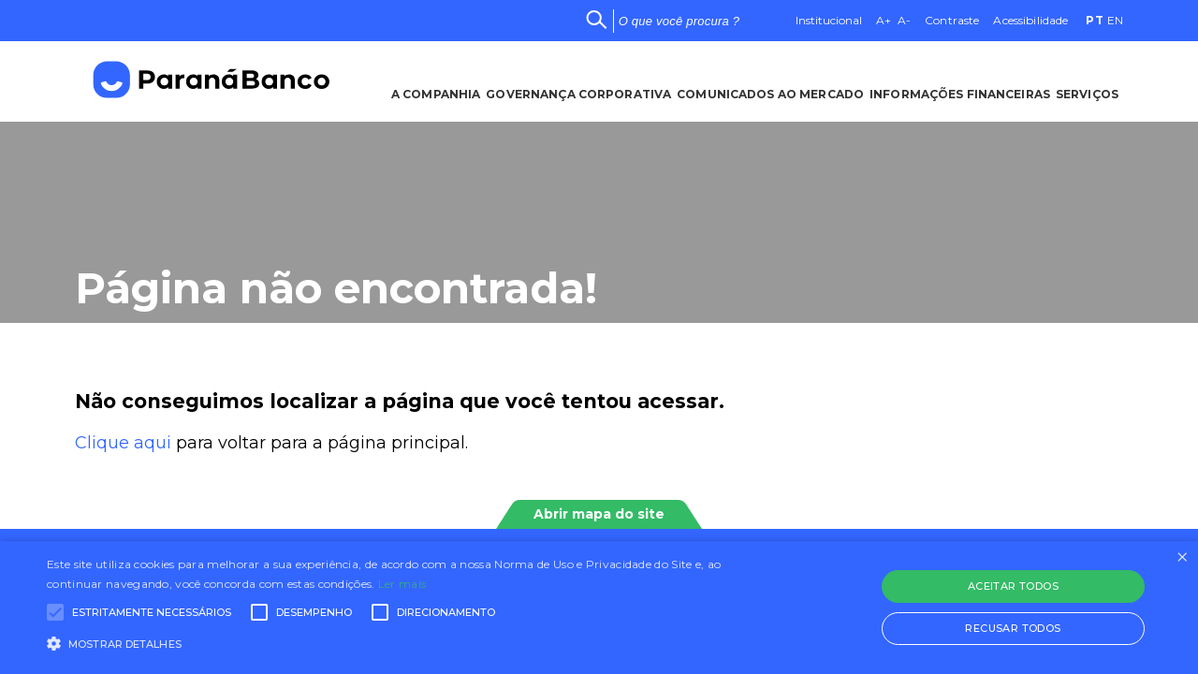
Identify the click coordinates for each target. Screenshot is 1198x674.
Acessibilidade (1030, 20)
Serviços (1091, 80)
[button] (406, 642)
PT (1094, 20)
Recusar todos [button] (1012, 628)
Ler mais (402, 584)
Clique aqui (123, 442)
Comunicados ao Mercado (770, 80)
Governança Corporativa (576, 80)
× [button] (1182, 557)
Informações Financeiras (962, 80)
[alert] (599, 607)
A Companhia (431, 80)
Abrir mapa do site (599, 514)
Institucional (829, 20)
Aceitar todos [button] (1013, 586)
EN (1115, 20)
